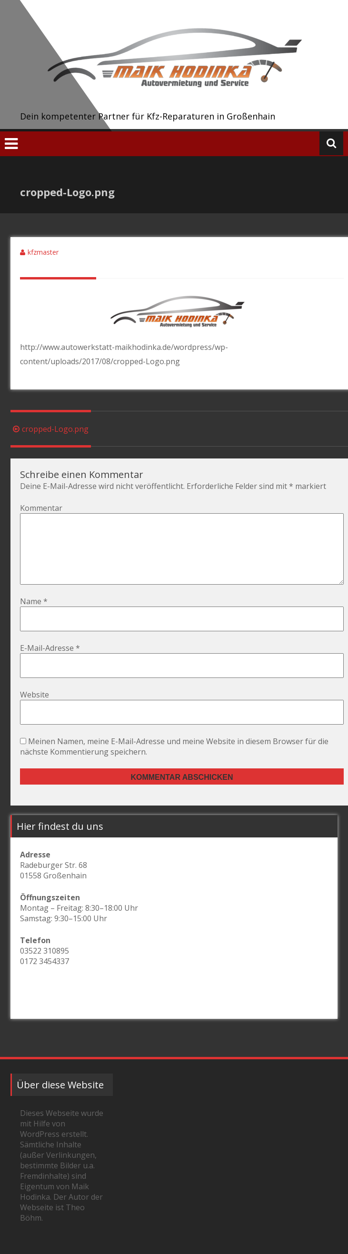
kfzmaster (43, 252)
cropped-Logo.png (49, 429)
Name (34, 616)
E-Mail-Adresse (50, 663)
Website (34, 710)
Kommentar (41, 508)
